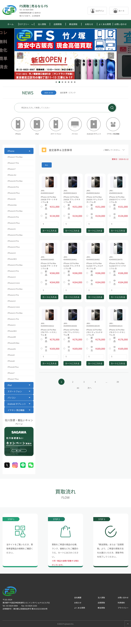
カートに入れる (49, 230)
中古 (49, 215)
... (106, 381)
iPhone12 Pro (13, 295)
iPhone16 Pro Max (15, 181)
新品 (49, 206)
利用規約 (121, 602)
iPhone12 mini (14, 307)
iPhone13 (12, 277)
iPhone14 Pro (13, 241)
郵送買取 (73, 24)
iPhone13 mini (14, 283)
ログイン (97, 10)
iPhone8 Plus (13, 367)
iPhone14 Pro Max (15, 235)
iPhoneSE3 (12, 259)
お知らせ (89, 24)
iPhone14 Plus (14, 247)
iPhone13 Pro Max (15, 265)
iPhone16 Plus (14, 193)
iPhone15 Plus (14, 223)
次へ (90, 387)
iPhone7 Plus (13, 379)
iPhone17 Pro (13, 163)
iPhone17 (12, 169)
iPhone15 (12, 229)
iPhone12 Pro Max (15, 289)
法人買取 (42, 24)
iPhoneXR (12, 337)
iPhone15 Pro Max (15, 211)
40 (78, 387)
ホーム (10, 24)
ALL (46, 165)
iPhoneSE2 (12, 331)
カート (119, 10)
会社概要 (77, 597)
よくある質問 (105, 24)
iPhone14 (12, 253)
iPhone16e (12, 205)
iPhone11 (12, 325)
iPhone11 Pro (13, 319)
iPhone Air (12, 175)
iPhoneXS (12, 349)
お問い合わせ (120, 24)
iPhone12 (12, 301)
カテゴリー (26, 24)
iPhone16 (12, 199)
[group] (75, 92)
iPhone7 (11, 373)
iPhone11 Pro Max (15, 313)
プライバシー (123, 607)
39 (118, 381)
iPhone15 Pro (13, 217)
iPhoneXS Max (13, 343)
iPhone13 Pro (13, 271)
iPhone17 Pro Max (15, 157)
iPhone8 (11, 361)
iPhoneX (11, 355)
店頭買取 (58, 24)
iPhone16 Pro (13, 187)
